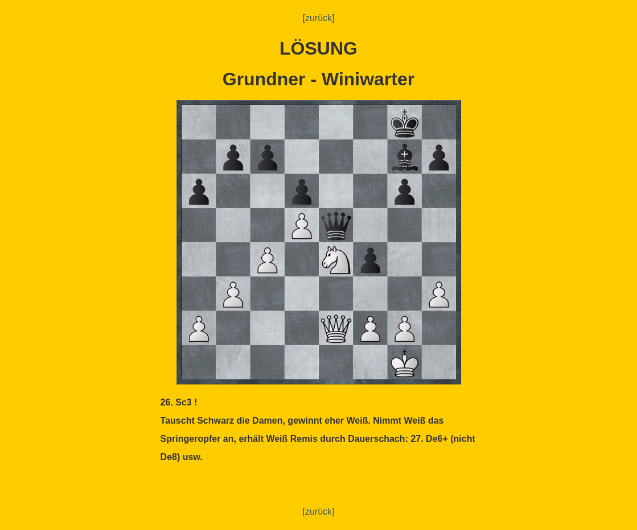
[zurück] (318, 18)
